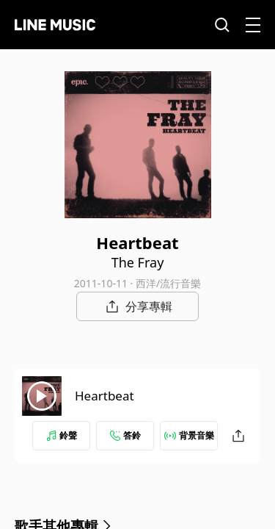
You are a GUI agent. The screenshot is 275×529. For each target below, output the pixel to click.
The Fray (137, 262)
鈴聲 (61, 435)
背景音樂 (189, 435)
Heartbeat (104, 395)
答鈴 (125, 435)
